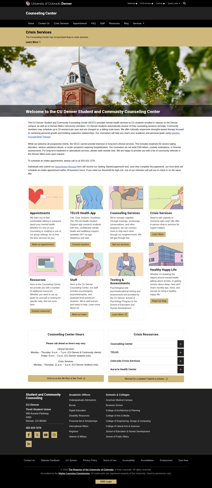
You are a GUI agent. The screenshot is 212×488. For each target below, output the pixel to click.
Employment (166, 460)
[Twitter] (38, 439)
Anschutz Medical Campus (119, 400)
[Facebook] (30, 439)
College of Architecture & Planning (123, 410)
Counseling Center (41, 13)
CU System (71, 460)
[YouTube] (47, 439)
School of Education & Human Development (128, 431)
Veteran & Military (78, 436)
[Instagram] (55, 439)
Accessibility (128, 460)
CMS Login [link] (106, 481)
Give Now (183, 460)
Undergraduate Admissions (82, 400)
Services (138, 23)
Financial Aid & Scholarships (83, 421)
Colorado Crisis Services (147, 361)
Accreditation (147, 460)
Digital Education (77, 410)
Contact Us (29, 460)
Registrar (73, 431)
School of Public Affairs (117, 436)
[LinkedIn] (30, 448)
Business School (114, 405)
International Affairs (78, 426)
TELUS (147, 352)
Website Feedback (50, 460)
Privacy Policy (90, 460)
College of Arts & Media (117, 415)
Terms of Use (109, 460)
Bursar (72, 405)
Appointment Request (66, 166)
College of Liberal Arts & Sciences (123, 426)
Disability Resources (79, 415)
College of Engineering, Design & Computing (128, 421)
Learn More (33, 42)
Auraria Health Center (147, 369)
